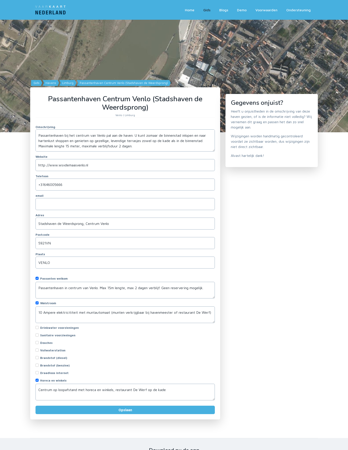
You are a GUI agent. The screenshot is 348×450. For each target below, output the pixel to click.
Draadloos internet (54, 373)
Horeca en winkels (53, 380)
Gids (206, 10)
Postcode (42, 234)
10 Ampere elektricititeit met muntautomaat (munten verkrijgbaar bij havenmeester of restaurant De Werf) (125, 314)
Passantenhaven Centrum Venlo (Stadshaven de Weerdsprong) (123, 83)
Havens (50, 83)
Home (189, 10)
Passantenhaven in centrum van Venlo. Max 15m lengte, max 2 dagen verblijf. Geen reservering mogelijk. (125, 290)
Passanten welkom (54, 278)
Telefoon (42, 176)
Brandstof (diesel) (53, 358)
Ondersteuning (298, 10)
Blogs (223, 10)
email (40, 195)
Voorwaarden (266, 10)
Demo (242, 10)
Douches (46, 343)
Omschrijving (45, 127)
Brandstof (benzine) (55, 365)
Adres (40, 215)
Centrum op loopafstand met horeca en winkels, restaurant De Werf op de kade (125, 392)
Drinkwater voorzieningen (59, 327)
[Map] (174, 76)
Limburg (67, 83)
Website (41, 156)
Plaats (40, 254)
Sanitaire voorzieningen (57, 335)
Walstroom (48, 303)
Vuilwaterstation (52, 350)
